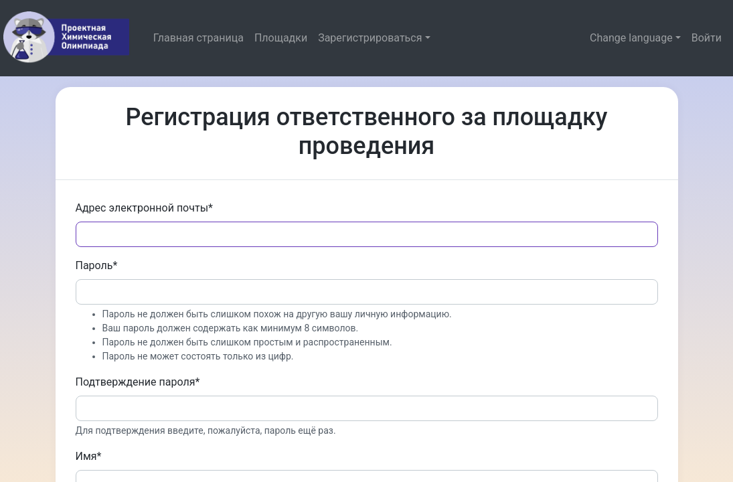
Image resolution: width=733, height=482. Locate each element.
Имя (89, 456)
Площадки (280, 37)
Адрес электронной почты (144, 208)
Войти (706, 37)
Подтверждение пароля (138, 382)
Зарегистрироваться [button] (370, 37)
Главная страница (198, 37)
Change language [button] (631, 37)
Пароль (97, 265)
